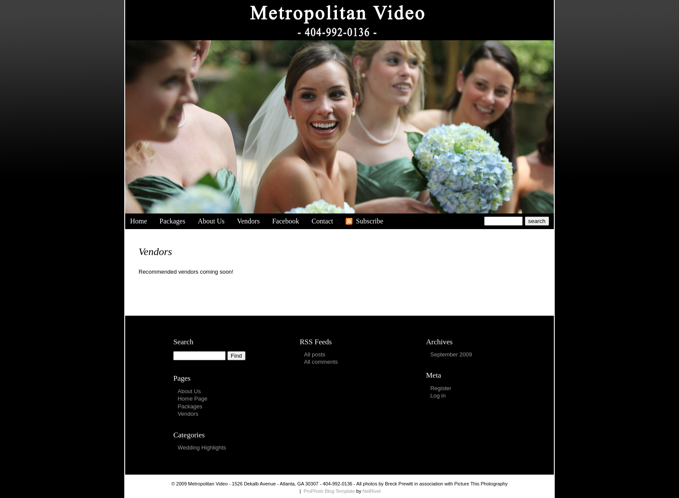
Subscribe (369, 221)
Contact (322, 221)
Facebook (285, 221)
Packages (172, 221)
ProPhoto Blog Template (329, 491)
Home (138, 221)
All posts (314, 354)
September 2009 (451, 354)
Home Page (192, 398)
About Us (211, 221)
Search (183, 342)
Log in (438, 395)
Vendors (248, 221)
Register (440, 388)
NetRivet (371, 491)
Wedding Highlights (202, 447)
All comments (321, 362)
